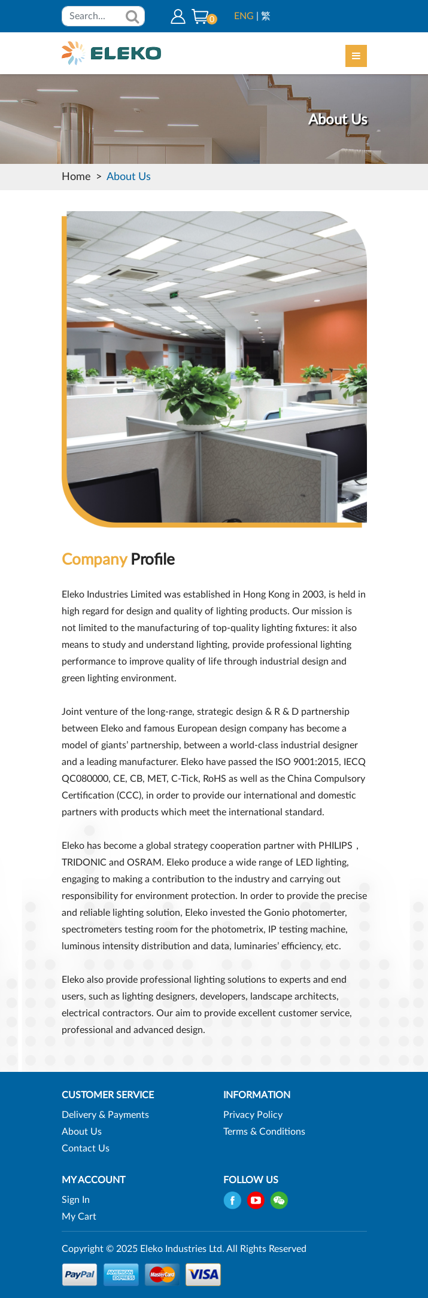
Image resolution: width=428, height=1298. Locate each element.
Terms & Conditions (264, 1131)
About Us (129, 177)
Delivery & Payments (105, 1115)
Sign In (76, 1200)
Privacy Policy (253, 1115)
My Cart (79, 1216)
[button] (200, 16)
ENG (244, 16)
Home (76, 177)
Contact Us (86, 1148)
